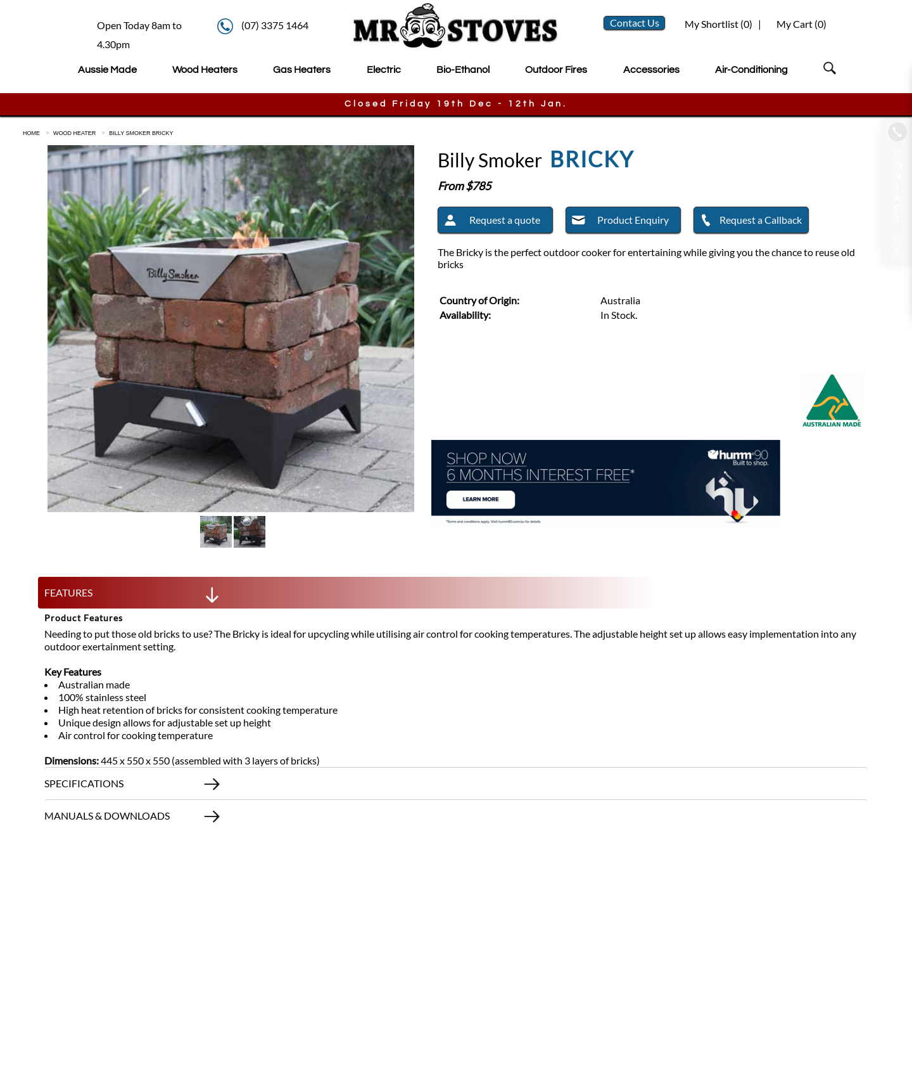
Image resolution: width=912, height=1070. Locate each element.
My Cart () (801, 24)
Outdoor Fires (556, 70)
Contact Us (634, 22)
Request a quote (489, 222)
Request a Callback (748, 222)
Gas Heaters (302, 70)
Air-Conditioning (751, 70)
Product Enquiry (617, 222)
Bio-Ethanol (463, 70)
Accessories (651, 70)
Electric (384, 70)
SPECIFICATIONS (133, 786)
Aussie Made (107, 70)
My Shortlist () (717, 24)
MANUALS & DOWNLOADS (133, 819)
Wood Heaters (205, 70)
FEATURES (133, 596)
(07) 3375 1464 (274, 25)
